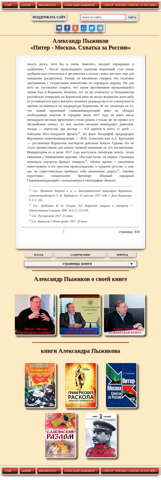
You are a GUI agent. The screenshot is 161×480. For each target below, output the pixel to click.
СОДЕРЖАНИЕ (80, 254)
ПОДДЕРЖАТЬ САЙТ (49, 17)
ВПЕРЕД (122, 254)
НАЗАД (38, 254)
